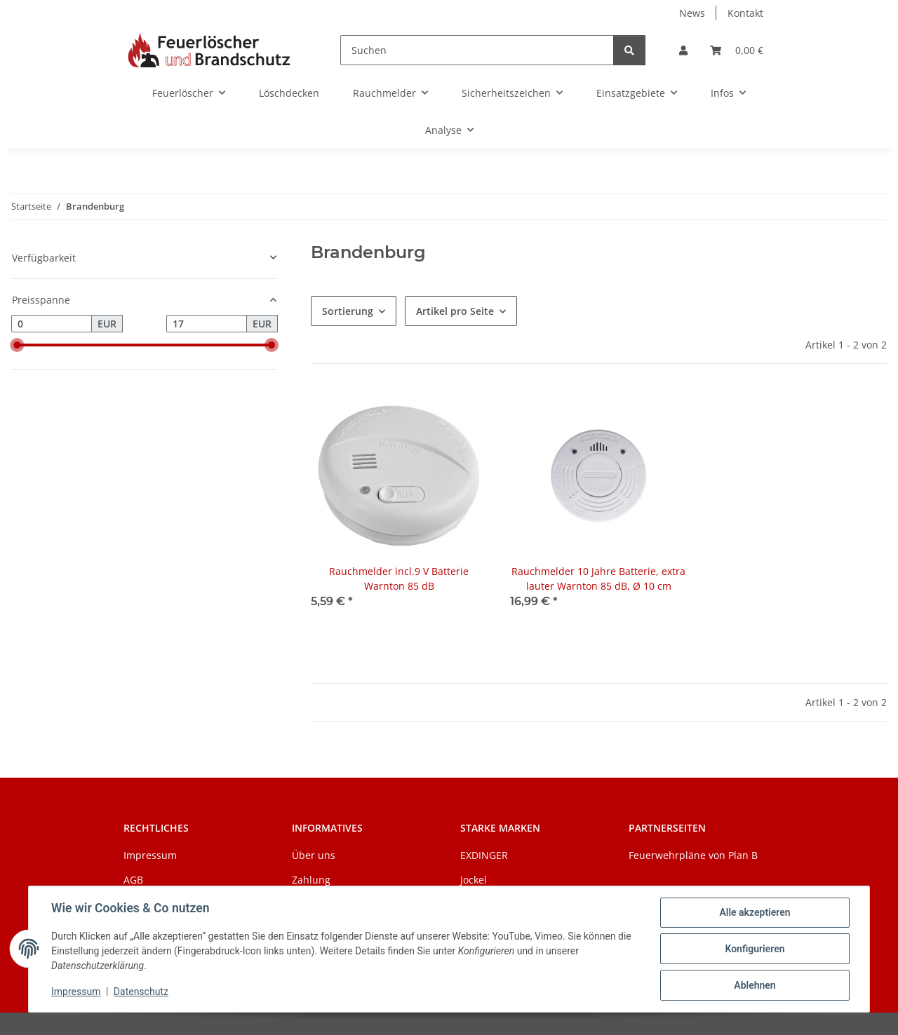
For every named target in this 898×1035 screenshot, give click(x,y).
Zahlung (311, 879)
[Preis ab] (51, 324)
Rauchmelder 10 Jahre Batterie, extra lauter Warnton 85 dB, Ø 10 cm (598, 578)
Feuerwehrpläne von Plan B (693, 855)
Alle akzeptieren (754, 912)
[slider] (16, 345)
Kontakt (745, 13)
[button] (683, 50)
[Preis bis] (206, 324)
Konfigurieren (754, 948)
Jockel (473, 879)
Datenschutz (141, 991)
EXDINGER (484, 855)
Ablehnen (754, 985)
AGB (133, 879)
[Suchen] (477, 50)
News (692, 13)
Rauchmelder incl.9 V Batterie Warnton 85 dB (399, 578)
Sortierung (347, 311)
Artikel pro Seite (455, 311)
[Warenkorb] (737, 50)
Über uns (313, 855)
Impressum (75, 991)
